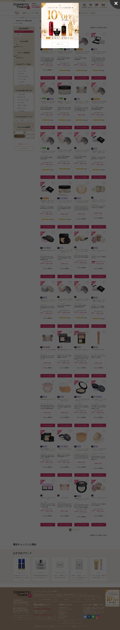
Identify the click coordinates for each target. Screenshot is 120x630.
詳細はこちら (60, 44)
